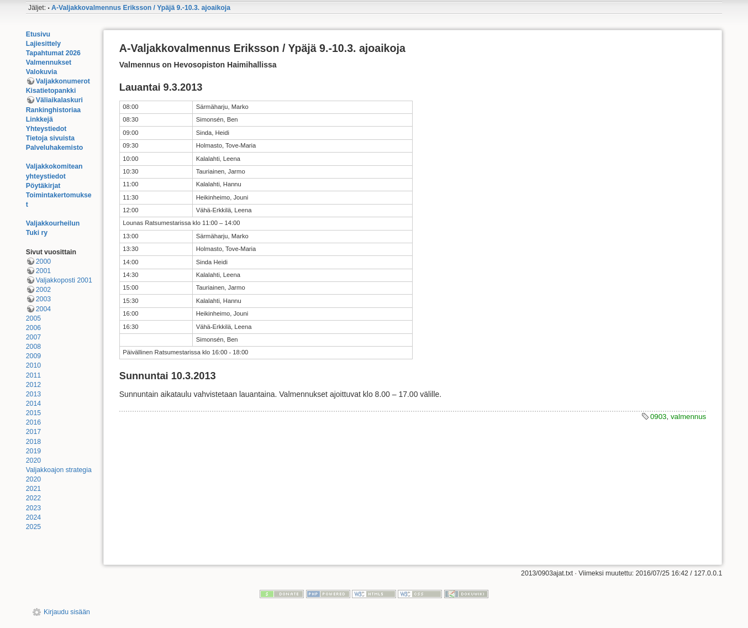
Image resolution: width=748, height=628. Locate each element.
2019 (33, 451)
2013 (33, 394)
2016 (33, 422)
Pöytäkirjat (43, 186)
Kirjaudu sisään (67, 612)
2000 (43, 261)
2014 (33, 403)
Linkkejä (39, 119)
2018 (33, 442)
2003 (43, 299)
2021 (33, 489)
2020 (33, 460)
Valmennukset (48, 62)
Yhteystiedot (46, 129)
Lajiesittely (43, 44)
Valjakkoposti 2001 (64, 280)
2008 (33, 346)
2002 (43, 290)
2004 (43, 309)
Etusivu (38, 34)
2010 (33, 365)
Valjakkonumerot (63, 81)
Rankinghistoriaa (53, 110)
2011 (33, 375)
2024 (33, 517)
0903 (658, 416)
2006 (33, 328)
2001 (43, 271)
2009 (33, 356)
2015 (33, 413)
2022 (33, 498)
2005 (33, 318)
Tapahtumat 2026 (53, 53)
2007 (33, 337)
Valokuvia (41, 72)
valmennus (688, 416)
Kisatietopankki (51, 91)
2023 (33, 508)
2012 (33, 385)
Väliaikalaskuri (59, 100)
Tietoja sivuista (50, 138)
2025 (33, 527)
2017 (33, 432)
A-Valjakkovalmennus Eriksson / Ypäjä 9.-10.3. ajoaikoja (140, 8)
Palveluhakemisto (54, 147)
